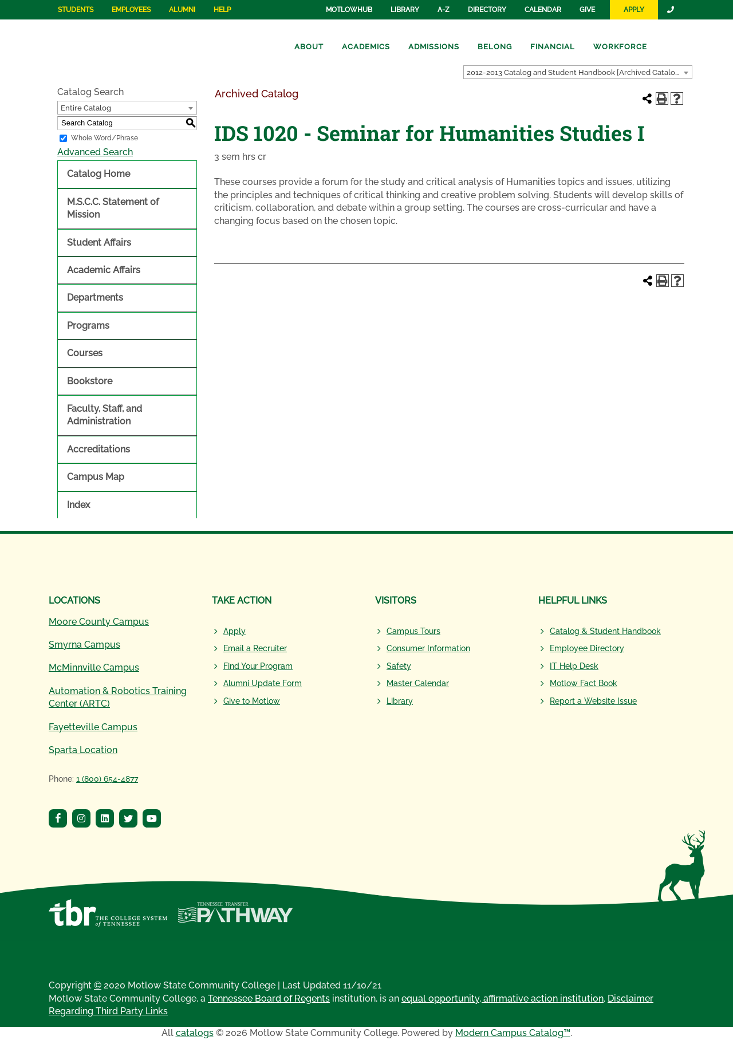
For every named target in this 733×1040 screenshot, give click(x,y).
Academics (366, 46)
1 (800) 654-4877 (107, 778)
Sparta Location (83, 749)
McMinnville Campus (94, 667)
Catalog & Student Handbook (605, 631)
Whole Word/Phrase (104, 138)
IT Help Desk (574, 666)
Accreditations (98, 449)
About (309, 46)
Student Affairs (99, 242)
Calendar (543, 10)
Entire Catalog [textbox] (86, 108)
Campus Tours (413, 631)
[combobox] (577, 72)
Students (75, 10)
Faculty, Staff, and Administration (104, 415)
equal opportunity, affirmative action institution (502, 998)
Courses (85, 353)
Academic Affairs (103, 270)
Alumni (182, 10)
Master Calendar (418, 683)
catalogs (195, 1032)
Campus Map (95, 476)
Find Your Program (258, 666)
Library (405, 10)
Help (222, 10)
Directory (487, 10)
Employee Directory (587, 648)
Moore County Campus (99, 621)
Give (587, 10)
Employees (131, 10)
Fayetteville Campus (93, 727)
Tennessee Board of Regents (269, 998)
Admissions (433, 46)
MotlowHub (349, 10)
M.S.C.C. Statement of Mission (113, 208)
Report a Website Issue (593, 701)
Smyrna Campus (84, 644)
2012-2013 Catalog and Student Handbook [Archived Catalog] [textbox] (574, 72)
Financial (552, 46)
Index (78, 504)
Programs (88, 325)
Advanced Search (95, 152)
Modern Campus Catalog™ (512, 1032)
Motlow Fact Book (583, 683)
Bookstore (89, 381)
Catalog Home (98, 173)
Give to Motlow (251, 701)
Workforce (620, 46)
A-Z (444, 10)
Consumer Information (428, 648)
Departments (95, 297)
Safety (399, 666)
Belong (495, 46)
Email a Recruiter (255, 648)
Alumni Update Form (262, 683)
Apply (634, 10)
